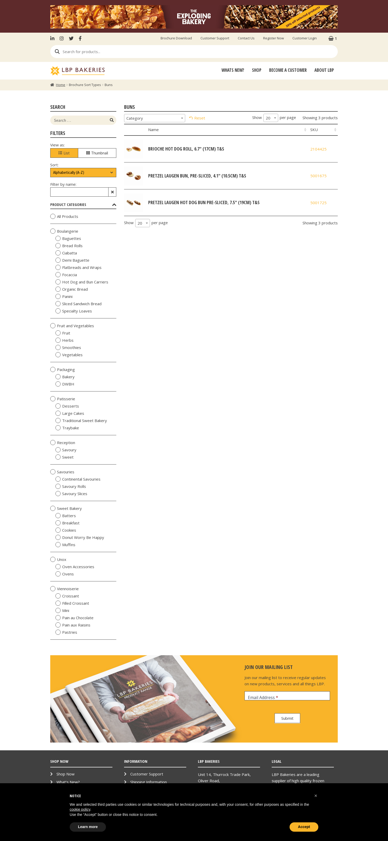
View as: (57, 144)
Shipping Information (148, 782)
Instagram (61, 38)
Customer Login (304, 38)
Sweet (64, 457)
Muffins (65, 544)
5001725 (318, 202)
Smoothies (68, 347)
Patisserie (62, 398)
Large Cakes (69, 413)
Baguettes (68, 238)
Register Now (273, 38)
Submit (287, 718)
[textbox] (154, 118)
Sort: (54, 164)
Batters (65, 515)
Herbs (64, 340)
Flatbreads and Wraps (78, 267)
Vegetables (69, 354)
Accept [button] (304, 827)
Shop (256, 70)
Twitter (71, 38)
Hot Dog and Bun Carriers (81, 281)
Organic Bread (71, 289)
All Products (64, 216)
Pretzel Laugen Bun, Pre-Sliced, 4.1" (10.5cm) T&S (197, 176)
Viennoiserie (64, 588)
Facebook (80, 38)
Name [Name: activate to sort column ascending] (153, 129)
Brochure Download (176, 38)
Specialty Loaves (73, 310)
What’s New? (68, 782)
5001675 (318, 175)
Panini (64, 296)
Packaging (62, 369)
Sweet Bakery (66, 508)
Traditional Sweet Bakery (81, 420)
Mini (62, 610)
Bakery (65, 376)
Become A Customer (288, 70)
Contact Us (246, 38)
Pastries (66, 632)
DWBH (64, 384)
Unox (58, 559)
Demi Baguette (72, 260)
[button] (316, 796)
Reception (62, 442)
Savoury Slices (71, 493)
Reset (199, 117)
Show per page (274, 118)
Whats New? (232, 70)
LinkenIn (53, 38)
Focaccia (66, 274)
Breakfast (67, 522)
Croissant (67, 595)
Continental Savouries (77, 479)
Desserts (67, 406)
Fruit (62, 333)
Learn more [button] (88, 827)
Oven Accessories (74, 566)
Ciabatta (66, 252)
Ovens (64, 573)
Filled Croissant (72, 603)
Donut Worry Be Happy (79, 537)
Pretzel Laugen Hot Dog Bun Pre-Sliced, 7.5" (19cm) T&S (204, 202)
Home (60, 84)
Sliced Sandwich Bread (78, 303)
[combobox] (154, 118)
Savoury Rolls (70, 486)
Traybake (67, 427)
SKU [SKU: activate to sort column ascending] (314, 129)
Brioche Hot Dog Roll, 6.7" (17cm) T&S (186, 149)
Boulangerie (64, 231)
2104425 (318, 149)
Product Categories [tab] (83, 204)
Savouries (62, 471)
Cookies (65, 530)
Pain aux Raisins (72, 625)
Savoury (65, 449)
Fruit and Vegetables (72, 325)
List (64, 153)
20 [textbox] (268, 117)
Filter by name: (63, 184)
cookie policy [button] (80, 809)
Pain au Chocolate (74, 617)
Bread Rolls (69, 245)
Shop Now (65, 773)
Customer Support (214, 38)
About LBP (324, 70)
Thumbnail (97, 153)
